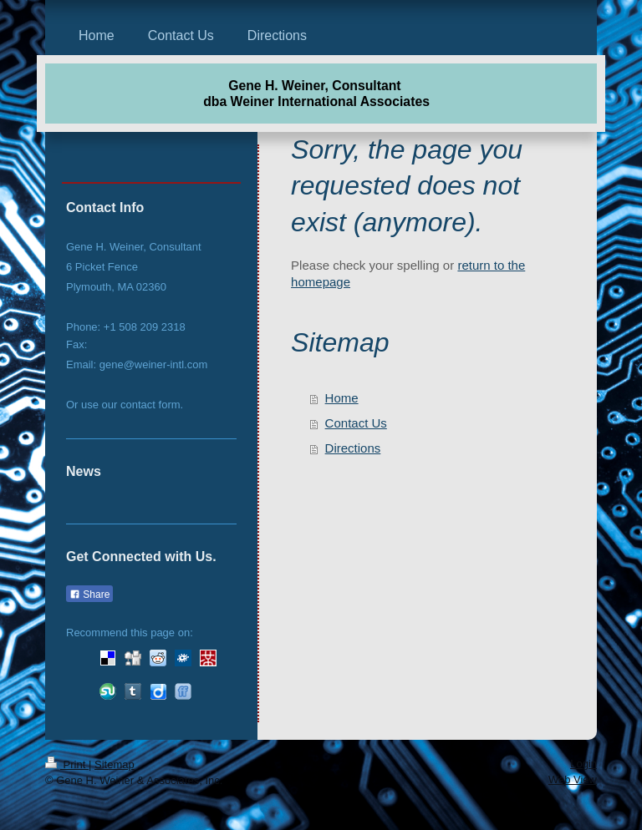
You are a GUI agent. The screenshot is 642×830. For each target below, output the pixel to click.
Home (342, 398)
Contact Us (356, 423)
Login (583, 763)
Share (89, 594)
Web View (572, 779)
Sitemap (114, 764)
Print (67, 764)
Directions (353, 448)
